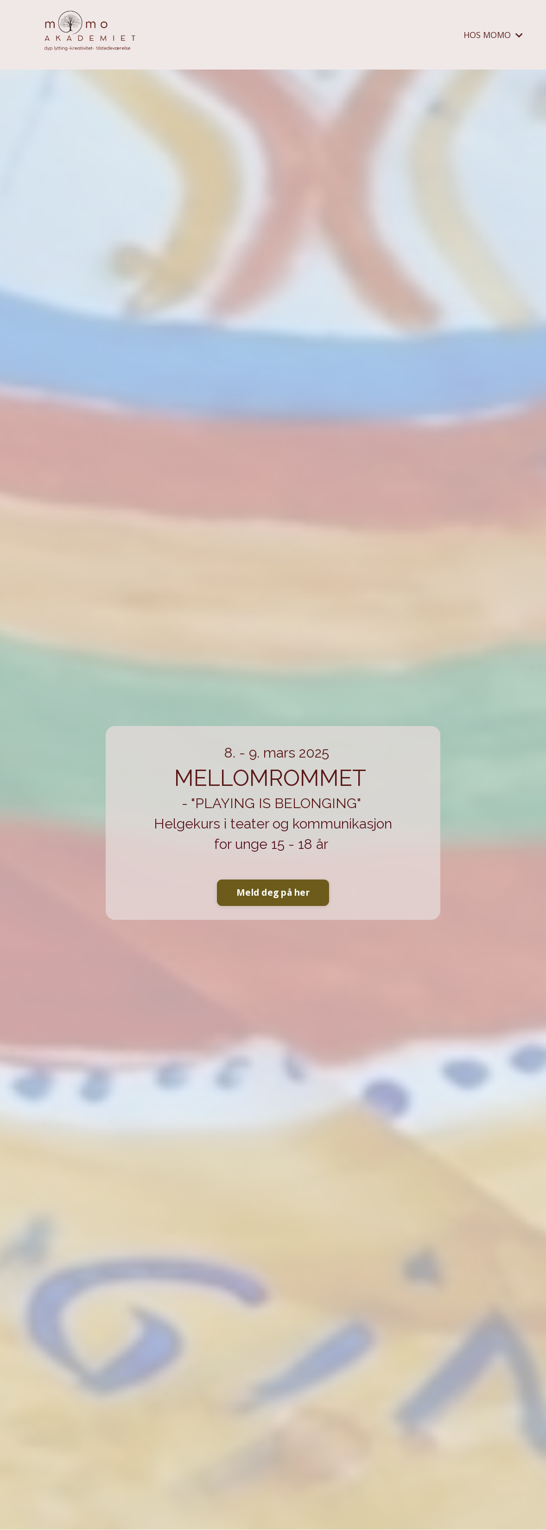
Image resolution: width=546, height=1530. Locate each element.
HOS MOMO (493, 34)
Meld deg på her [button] (273, 892)
